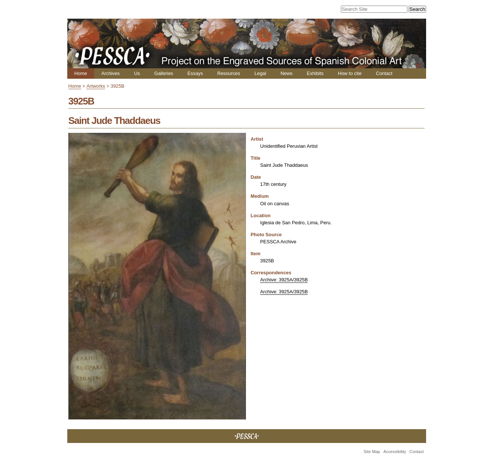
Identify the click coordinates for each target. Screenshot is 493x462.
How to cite (349, 73)
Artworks (95, 86)
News (286, 73)
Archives (110, 73)
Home (80, 73)
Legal (260, 73)
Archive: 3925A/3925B (284, 279)
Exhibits (315, 73)
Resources (228, 73)
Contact (384, 73)
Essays (195, 73)
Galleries (163, 73)
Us (137, 73)
